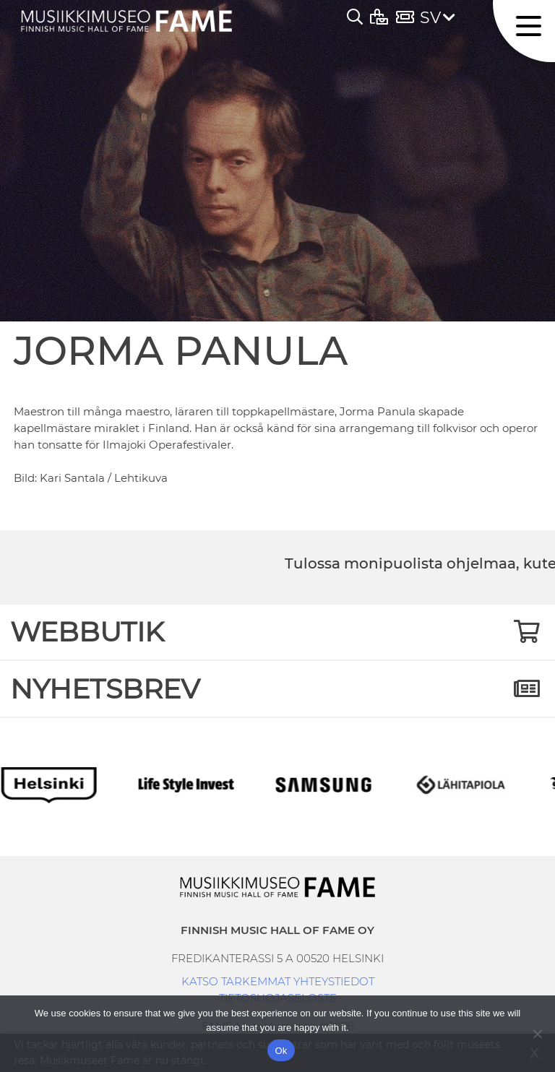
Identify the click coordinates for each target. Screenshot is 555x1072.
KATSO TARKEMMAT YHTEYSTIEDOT (277, 981)
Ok (281, 1050)
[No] (537, 1033)
